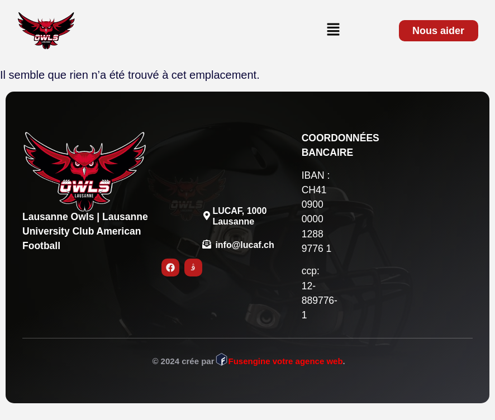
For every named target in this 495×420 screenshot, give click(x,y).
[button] (333, 30)
